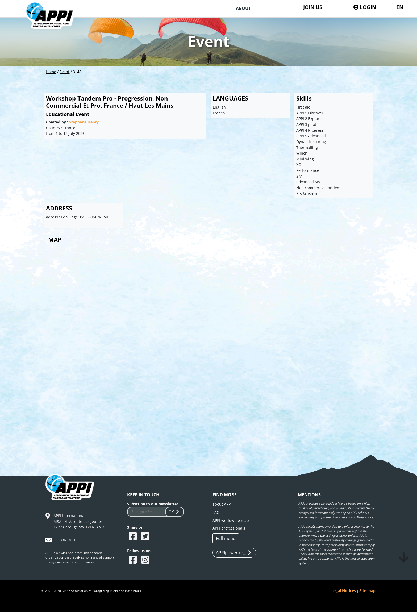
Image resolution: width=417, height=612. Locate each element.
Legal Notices (343, 590)
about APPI (222, 504)
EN (399, 7)
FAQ (216, 512)
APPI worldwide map (230, 520)
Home (51, 71)
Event (64, 71)
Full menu (226, 538)
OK (174, 511)
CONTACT (67, 539)
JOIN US (312, 7)
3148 (77, 71)
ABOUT (243, 8)
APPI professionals (228, 528)
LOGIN (364, 7)
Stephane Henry (84, 121)
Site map (367, 590)
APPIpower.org (233, 553)
